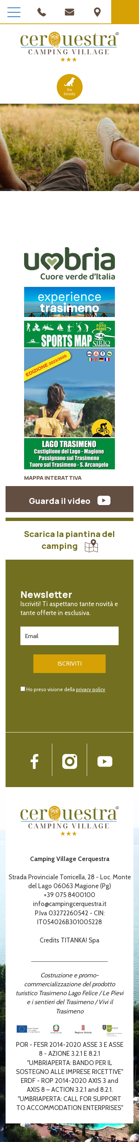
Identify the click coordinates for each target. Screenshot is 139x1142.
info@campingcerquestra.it (69, 904)
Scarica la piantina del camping (69, 540)
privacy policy (90, 689)
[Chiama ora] (42, 11)
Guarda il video (69, 501)
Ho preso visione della (65, 689)
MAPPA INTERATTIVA (53, 478)
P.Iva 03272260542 (61, 913)
